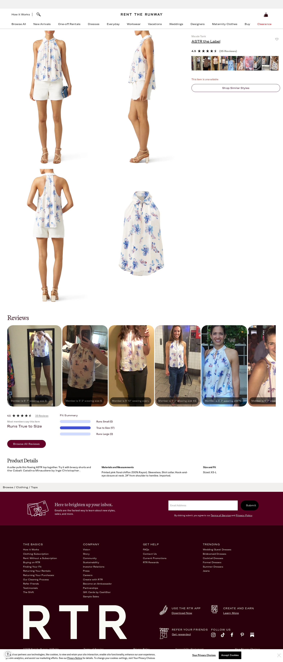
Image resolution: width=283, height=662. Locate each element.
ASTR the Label (205, 41)
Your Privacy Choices (247, 649)
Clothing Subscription (36, 554)
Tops (34, 487)
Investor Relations (93, 566)
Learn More (231, 613)
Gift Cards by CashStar (97, 592)
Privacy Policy (244, 515)
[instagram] (216, 636)
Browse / (9, 487)
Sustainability (91, 562)
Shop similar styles (235, 88)
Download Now (182, 613)
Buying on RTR (31, 562)
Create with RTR (93, 579)
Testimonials (30, 588)
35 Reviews (41, 415)
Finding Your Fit (32, 566)
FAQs (146, 549)
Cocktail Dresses (213, 558)
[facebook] (235, 636)
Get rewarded (181, 634)
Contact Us (150, 554)
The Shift (28, 592)
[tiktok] (226, 636)
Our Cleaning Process (36, 579)
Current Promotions (154, 558)
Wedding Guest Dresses (217, 549)
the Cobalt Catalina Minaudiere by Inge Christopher (43, 470)
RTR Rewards (151, 562)
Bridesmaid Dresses (214, 554)
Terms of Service (221, 515)
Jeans (206, 570)
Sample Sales (91, 596)
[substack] (255, 636)
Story (86, 554)
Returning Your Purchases (38, 575)
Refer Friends (31, 583)
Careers (87, 575)
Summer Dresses (213, 566)
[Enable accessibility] (8, 654)
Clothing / (23, 487)
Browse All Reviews (26, 444)
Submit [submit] (251, 505)
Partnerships (90, 588)
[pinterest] (245, 636)
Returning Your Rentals (37, 570)
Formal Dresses (212, 562)
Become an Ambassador (97, 583)
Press (86, 570)
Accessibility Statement (189, 649)
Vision (86, 549)
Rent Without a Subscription (40, 558)
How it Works (21, 14)
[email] (203, 505)
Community (90, 558)
